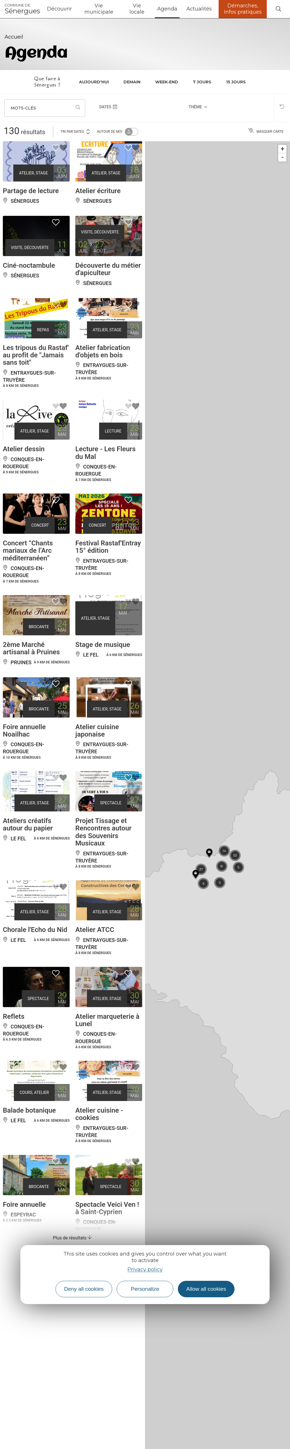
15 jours (236, 82)
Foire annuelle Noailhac (24, 730)
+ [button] (282, 148)
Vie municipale (98, 9)
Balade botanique (29, 1110)
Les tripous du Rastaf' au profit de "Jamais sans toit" (36, 355)
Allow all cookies (206, 1289)
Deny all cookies (84, 1289)
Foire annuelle (24, 1204)
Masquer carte (265, 132)
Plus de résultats (72, 1238)
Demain (131, 82)
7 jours (202, 82)
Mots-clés (23, 108)
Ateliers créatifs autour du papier (28, 824)
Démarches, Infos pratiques (243, 9)
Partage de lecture (31, 191)
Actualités (199, 9)
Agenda (167, 9)
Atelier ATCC (94, 930)
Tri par (76, 131)
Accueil (14, 37)
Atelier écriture (98, 191)
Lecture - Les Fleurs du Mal (105, 452)
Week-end (166, 82)
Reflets (13, 1016)
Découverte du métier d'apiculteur (108, 269)
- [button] (282, 157)
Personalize (145, 1289)
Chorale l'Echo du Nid (35, 930)
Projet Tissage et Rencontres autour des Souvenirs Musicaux (103, 832)
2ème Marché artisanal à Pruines (31, 648)
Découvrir (59, 9)
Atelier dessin (24, 449)
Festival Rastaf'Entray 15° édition (108, 546)
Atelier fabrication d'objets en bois (102, 351)
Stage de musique (102, 645)
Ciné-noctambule (29, 265)
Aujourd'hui (94, 82)
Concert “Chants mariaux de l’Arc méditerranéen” (28, 550)
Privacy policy (145, 1269)
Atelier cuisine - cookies (99, 1114)
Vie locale (136, 9)
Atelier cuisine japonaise (97, 730)
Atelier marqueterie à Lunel (107, 1020)
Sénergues (22, 9)
